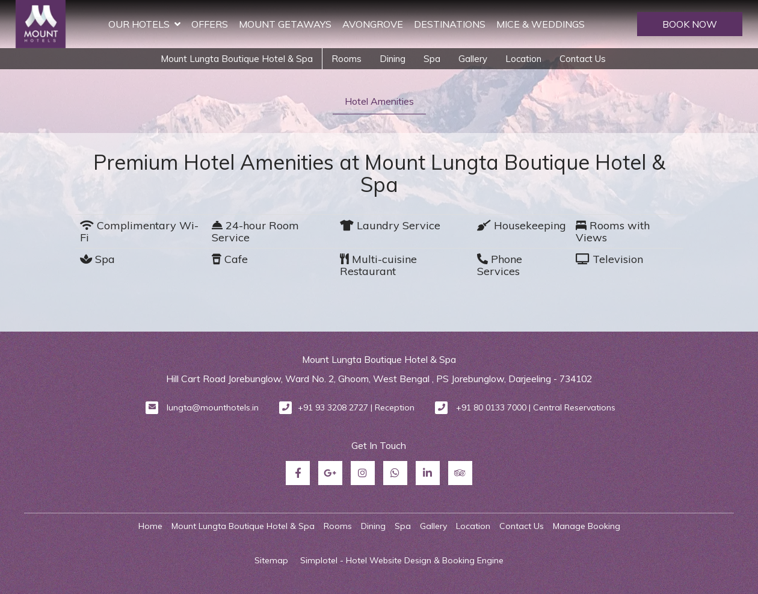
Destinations (449, 24)
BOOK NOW (689, 24)
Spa (432, 58)
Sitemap (271, 560)
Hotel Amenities (379, 101)
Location (523, 58)
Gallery (472, 58)
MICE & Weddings (540, 24)
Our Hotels (144, 24)
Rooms (346, 58)
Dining (392, 58)
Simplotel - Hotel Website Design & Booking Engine (402, 560)
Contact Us (582, 58)
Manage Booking (586, 526)
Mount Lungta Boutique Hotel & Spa (237, 58)
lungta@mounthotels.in (213, 407)
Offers (209, 24)
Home (150, 526)
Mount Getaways (285, 24)
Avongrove (372, 24)
